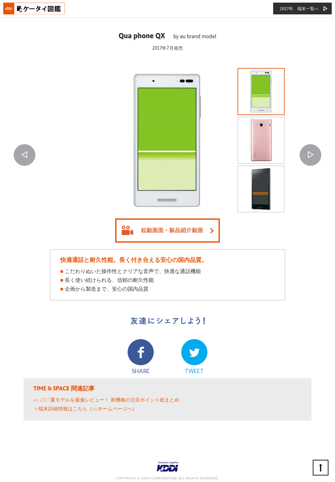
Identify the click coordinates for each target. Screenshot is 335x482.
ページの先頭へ (320, 467)
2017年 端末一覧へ (299, 8)
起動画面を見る (167, 230)
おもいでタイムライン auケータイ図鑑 (34, 8)
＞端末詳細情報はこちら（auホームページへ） (85, 408)
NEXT (310, 155)
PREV (24, 155)
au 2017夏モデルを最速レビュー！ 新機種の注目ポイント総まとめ (106, 400)
